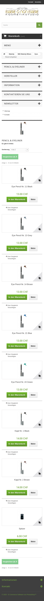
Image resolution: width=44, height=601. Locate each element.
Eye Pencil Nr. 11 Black (22, 186)
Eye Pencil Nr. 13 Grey (22, 235)
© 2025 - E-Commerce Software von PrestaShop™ (19, 594)
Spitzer (22, 529)
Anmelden (38, 2)
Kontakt (30, 2)
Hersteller (10, 75)
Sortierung (6, 149)
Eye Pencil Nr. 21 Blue (22, 333)
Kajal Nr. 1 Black (22, 431)
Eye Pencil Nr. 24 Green (22, 382)
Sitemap (7, 111)
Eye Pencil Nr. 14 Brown (22, 284)
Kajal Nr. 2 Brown (22, 480)
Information (12, 85)
